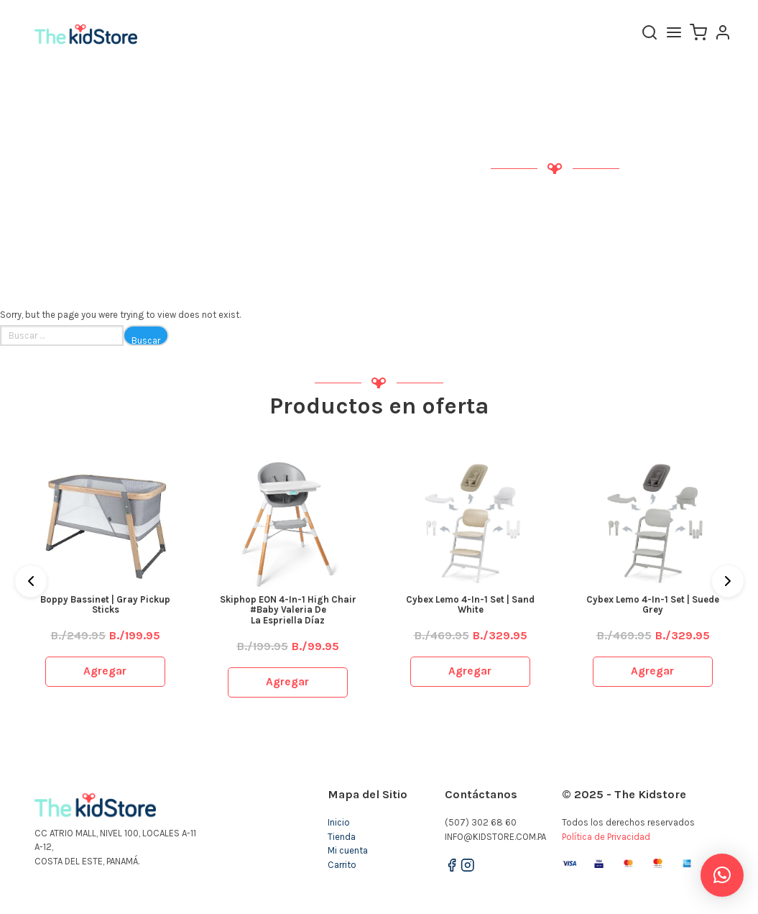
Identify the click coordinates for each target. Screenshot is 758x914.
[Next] (727, 581)
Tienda (342, 836)
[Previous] (30, 581)
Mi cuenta (348, 850)
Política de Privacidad (606, 836)
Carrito (342, 864)
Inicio (339, 822)
